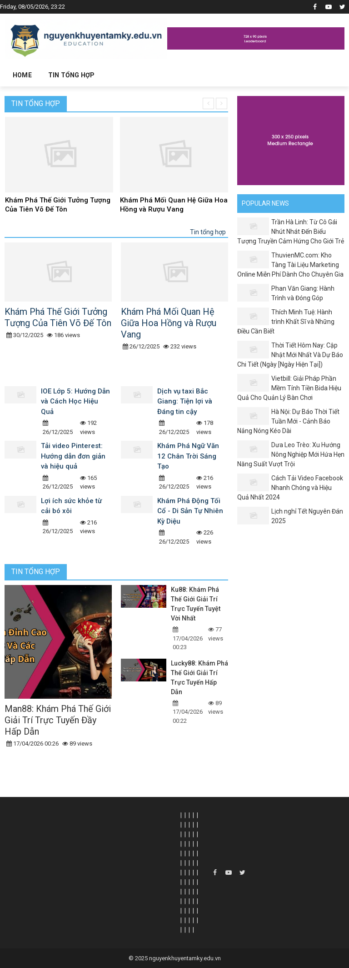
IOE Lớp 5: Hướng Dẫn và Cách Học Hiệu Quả (75, 401)
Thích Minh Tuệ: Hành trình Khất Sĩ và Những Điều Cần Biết (285, 321)
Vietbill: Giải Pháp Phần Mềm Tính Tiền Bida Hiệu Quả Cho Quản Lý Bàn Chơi (289, 388)
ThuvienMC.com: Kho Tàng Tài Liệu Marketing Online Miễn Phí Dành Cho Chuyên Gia (290, 265)
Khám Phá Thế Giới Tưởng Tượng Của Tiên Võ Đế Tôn (57, 204)
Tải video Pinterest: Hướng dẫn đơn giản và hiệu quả (73, 456)
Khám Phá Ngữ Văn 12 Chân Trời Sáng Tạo (188, 456)
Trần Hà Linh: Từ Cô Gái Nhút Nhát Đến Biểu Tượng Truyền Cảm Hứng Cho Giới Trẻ (290, 231)
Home (22, 75)
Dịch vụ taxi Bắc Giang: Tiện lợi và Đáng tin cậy (184, 401)
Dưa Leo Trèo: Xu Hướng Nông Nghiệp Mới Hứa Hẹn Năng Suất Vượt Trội (290, 454)
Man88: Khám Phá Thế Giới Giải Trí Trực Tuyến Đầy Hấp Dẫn (58, 720)
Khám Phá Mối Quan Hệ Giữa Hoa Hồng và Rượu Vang (174, 204)
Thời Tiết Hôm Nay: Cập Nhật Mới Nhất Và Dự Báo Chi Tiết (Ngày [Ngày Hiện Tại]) (290, 355)
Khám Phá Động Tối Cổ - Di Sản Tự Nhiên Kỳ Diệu (190, 511)
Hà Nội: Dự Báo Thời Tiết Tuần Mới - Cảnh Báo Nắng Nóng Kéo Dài (288, 421)
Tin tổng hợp (35, 103)
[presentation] (208, 103)
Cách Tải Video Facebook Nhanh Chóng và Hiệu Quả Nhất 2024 (290, 487)
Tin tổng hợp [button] (71, 75)
